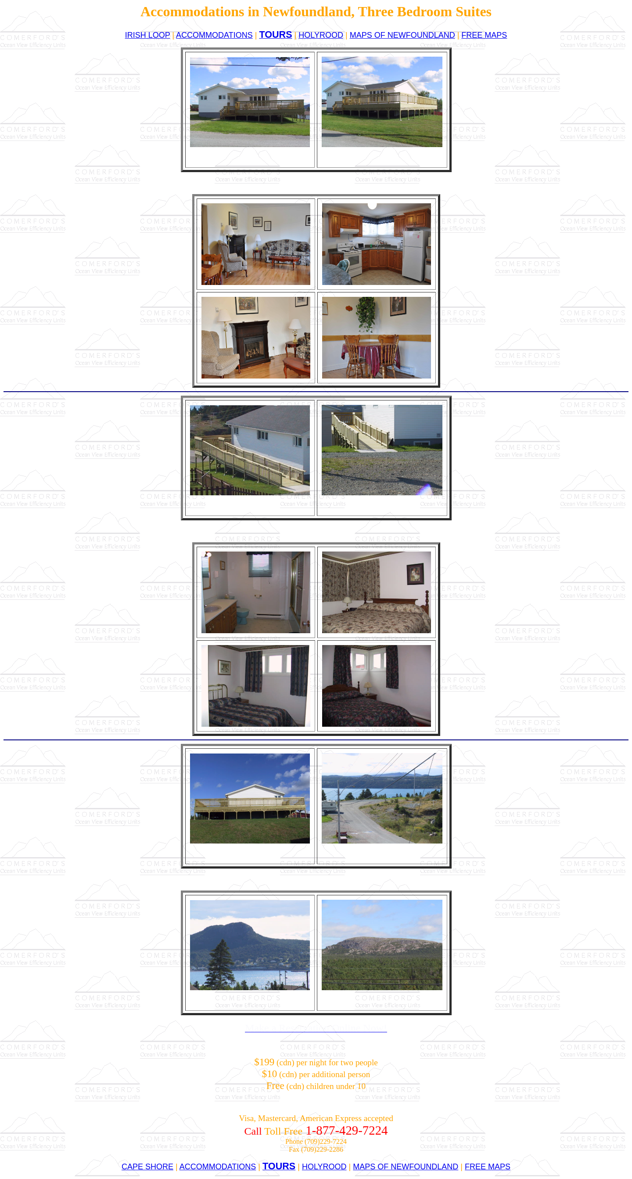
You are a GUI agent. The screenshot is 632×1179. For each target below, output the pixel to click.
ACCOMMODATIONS (214, 35)
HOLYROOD (320, 35)
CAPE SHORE (147, 1166)
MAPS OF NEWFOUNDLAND (402, 35)
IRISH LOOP (147, 35)
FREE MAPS (484, 35)
